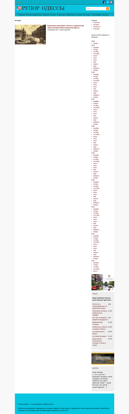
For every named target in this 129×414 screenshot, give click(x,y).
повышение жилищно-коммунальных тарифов (99, 313)
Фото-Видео (96, 15)
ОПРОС (95, 294)
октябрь (96, 51)
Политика (61, 15)
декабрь (96, 47)
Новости (45, 15)
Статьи (53, 15)
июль (95, 58)
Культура (86, 15)
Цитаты (105, 15)
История (78, 15)
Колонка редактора (33, 15)
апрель (95, 64)
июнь (95, 60)
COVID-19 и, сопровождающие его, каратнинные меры (99, 306)
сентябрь (96, 53)
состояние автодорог (99, 336)
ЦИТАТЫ (95, 368)
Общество (70, 15)
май (94, 62)
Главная (21, 15)
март (95, 66)
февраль (96, 68)
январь (95, 43)
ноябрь (95, 49)
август (95, 56)
